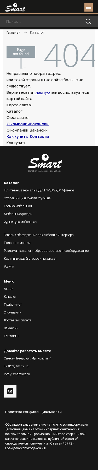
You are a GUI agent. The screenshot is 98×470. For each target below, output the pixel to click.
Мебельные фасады (18, 214)
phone (59, 7)
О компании (18, 124)
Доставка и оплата (18, 320)
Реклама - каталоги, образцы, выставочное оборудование (46, 250)
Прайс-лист (13, 304)
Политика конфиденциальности (33, 411)
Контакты (39, 136)
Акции (8, 288)
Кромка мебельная (18, 206)
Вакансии (39, 124)
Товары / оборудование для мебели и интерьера (39, 235)
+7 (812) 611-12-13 (16, 366)
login (68, 7)
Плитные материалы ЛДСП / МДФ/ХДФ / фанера (39, 190)
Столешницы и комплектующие (27, 198)
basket (78, 7)
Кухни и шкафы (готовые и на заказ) (30, 258)
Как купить (17, 136)
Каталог (10, 296)
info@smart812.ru (17, 374)
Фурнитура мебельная (20, 222)
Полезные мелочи (17, 243)
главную (42, 92)
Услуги (9, 266)
